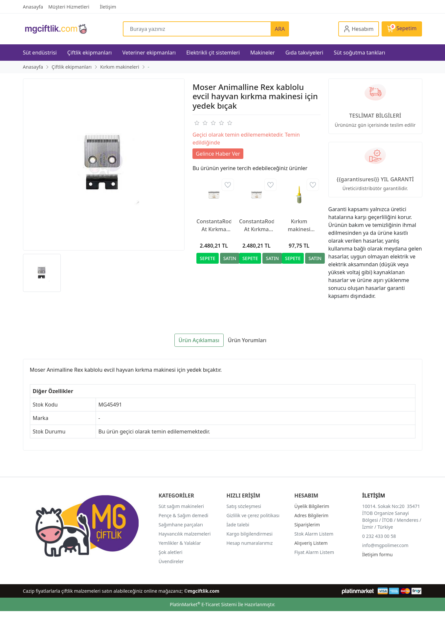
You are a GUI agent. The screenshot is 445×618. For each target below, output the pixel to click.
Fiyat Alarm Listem (314, 552)
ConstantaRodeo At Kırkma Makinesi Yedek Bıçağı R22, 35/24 (213, 225)
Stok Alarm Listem (313, 534)
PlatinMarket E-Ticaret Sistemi (203, 604)
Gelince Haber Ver (218, 153)
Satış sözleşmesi (244, 506)
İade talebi (238, 524)
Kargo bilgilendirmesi (250, 534)
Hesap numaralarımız (250, 543)
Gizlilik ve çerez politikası (253, 515)
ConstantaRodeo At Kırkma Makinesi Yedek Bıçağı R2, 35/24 (256, 225)
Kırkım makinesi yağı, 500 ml (299, 225)
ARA (280, 29)
